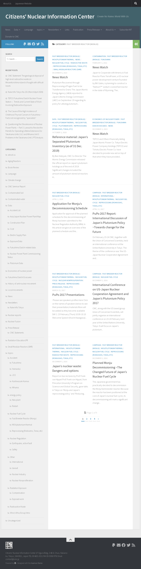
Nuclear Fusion (14, 321)
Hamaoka (16, 369)
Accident (13, 358)
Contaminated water (16, 199)
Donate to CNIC (12, 36)
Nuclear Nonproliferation (71, 280)
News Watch (60, 77)
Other (12, 457)
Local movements (15, 290)
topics (39, 29)
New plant (16, 400)
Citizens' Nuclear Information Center (50, 16)
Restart (15, 406)
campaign (28, 29)
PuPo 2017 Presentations (68, 295)
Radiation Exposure (18, 488)
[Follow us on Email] (29, 44)
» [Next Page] (98, 418)
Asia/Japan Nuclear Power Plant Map (25, 216)
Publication (78, 29)
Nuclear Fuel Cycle (60, 63)
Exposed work (18, 499)
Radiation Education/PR (18, 340)
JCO (14, 375)
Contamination (99, 56)
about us (11, 154)
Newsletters (53, 29)
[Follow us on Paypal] (24, 44)
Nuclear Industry (19, 474)
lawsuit (15, 468)
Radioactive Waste (79, 63)
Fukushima (105, 59)
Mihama (15, 387)
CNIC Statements (17, 332)
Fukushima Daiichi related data (23, 247)
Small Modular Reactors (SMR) (67, 69)
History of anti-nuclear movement (22, 283)
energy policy (15, 395)
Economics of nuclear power (106, 119)
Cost (12, 229)
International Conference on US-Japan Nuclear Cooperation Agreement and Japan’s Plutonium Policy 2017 (111, 294)
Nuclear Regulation (18, 438)
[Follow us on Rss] (42, 44)
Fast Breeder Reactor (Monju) (66, 56)
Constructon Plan (17, 222)
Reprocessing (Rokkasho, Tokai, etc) (70, 66)
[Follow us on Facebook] (33, 44)
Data (16, 29)
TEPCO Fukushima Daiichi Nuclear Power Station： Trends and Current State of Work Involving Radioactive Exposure (24, 101)
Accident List (15, 210)
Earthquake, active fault (22, 443)
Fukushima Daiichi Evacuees (19, 277)
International (107, 196)
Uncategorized (14, 520)
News (7, 29)
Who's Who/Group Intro (20, 513)
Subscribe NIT (126, 29)
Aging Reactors (14, 161)
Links (67, 29)
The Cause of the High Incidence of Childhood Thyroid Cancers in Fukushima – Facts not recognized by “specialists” (23, 114)
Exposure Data (16, 241)
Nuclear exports (14, 315)
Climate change (14, 180)
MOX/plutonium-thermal (63, 59)
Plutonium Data (66, 126)
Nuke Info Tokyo (17, 307)
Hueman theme (36, 563)
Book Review (13, 167)
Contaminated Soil (15, 193)
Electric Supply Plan (18, 235)
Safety (14, 449)
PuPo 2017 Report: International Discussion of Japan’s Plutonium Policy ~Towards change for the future (110, 223)
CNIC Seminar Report (16, 186)
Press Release (93, 29)
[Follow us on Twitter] (38, 44)
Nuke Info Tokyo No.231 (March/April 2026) (25, 92)
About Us (7, 3)
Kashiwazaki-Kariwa (20, 381)
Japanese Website (23, 3)
